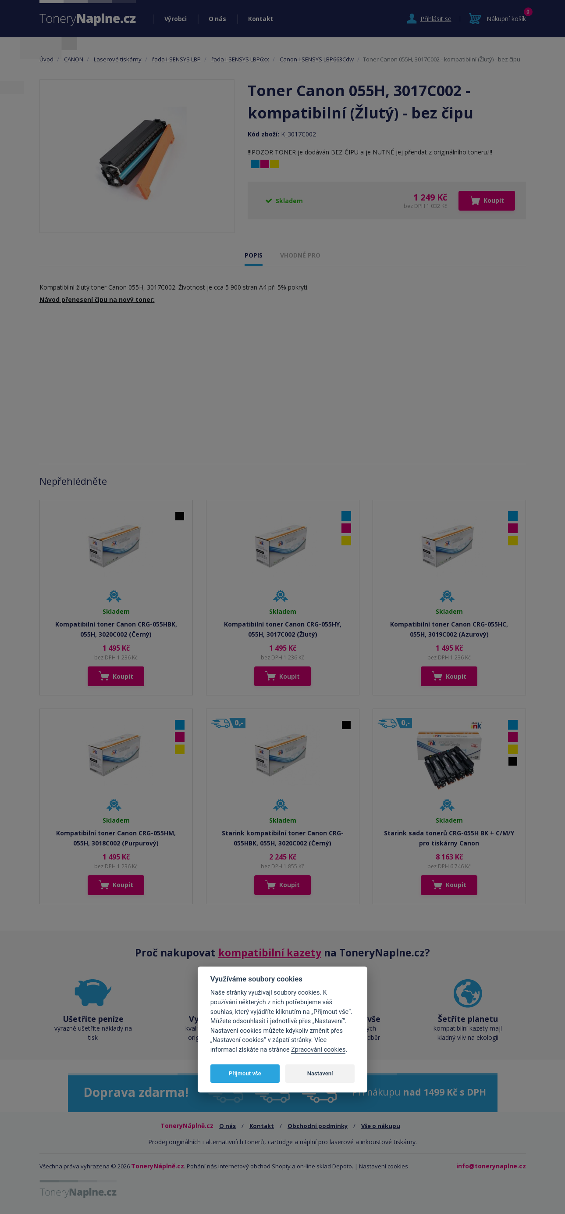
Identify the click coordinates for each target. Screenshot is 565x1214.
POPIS (254, 255)
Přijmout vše (245, 1073)
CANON (73, 59)
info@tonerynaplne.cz (491, 1166)
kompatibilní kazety (269, 952)
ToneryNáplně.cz (157, 1166)
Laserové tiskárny (118, 59)
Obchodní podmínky (318, 1126)
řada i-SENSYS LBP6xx (240, 59)
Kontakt (260, 18)
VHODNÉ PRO (300, 255)
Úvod (46, 59)
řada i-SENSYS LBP (176, 59)
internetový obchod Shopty (254, 1166)
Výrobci (175, 18)
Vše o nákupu (380, 1126)
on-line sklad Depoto (324, 1166)
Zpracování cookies (318, 1049)
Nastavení (320, 1073)
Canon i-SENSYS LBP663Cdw (317, 59)
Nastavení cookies (383, 1166)
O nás (217, 18)
